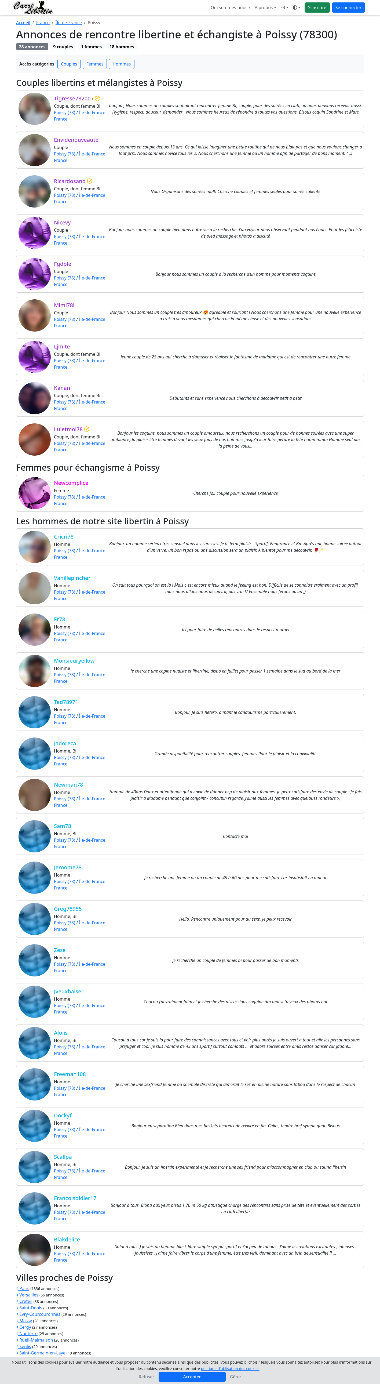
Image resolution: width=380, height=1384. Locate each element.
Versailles (27, 1295)
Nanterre (27, 1333)
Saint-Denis (29, 1308)
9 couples (63, 47)
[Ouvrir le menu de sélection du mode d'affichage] (296, 7)
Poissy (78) (64, 112)
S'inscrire (317, 7)
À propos (264, 7)
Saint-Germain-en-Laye (40, 1353)
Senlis (23, 1346)
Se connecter (348, 7)
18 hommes (121, 47)
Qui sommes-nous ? (230, 7)
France (43, 23)
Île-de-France (69, 23)
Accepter (192, 1377)
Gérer (236, 1377)
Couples (69, 64)
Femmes (94, 64)
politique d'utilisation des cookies (230, 1368)
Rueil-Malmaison (34, 1340)
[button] (284, 7)
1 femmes (91, 47)
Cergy (23, 1327)
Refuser (146, 1377)
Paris (22, 1288)
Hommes (121, 64)
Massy (24, 1321)
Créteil (24, 1301)
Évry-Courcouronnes (38, 1314)
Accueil (23, 23)
